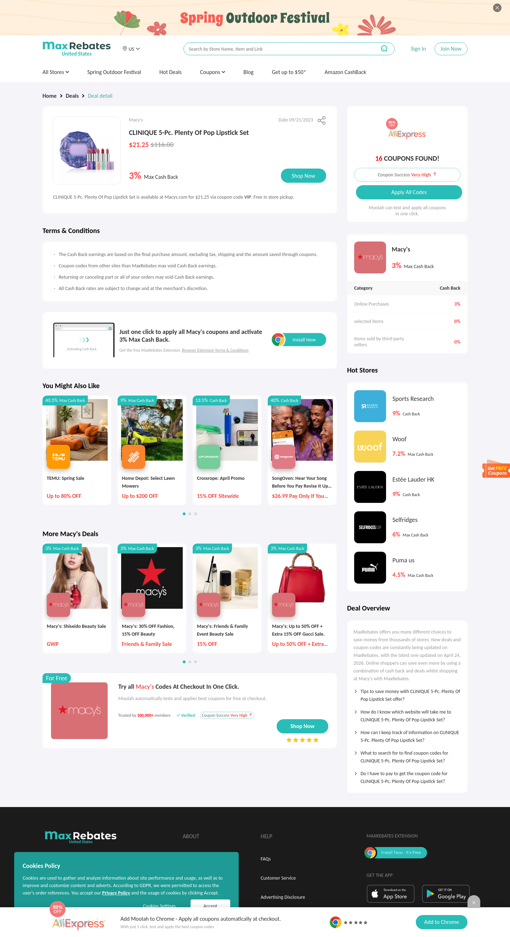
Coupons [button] (212, 72)
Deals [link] (72, 95)
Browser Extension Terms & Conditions (215, 350)
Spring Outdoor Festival (114, 72)
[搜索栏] (275, 49)
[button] (131, 49)
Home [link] (49, 95)
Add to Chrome (441, 922)
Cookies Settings (159, 906)
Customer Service (278, 878)
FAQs (266, 859)
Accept (210, 906)
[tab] (407, 693)
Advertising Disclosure (283, 897)
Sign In (418, 48)
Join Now (451, 48)
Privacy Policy (116, 893)
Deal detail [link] (100, 95)
